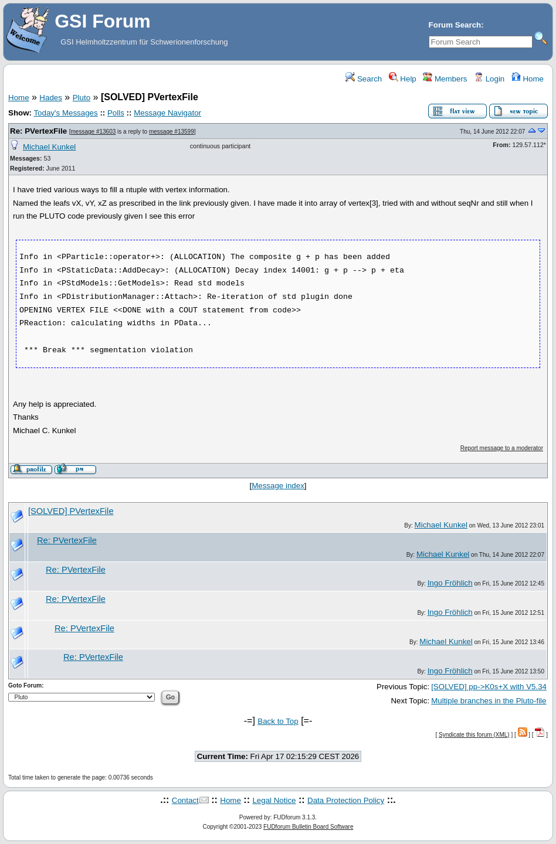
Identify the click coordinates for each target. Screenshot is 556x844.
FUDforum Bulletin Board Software (308, 826)
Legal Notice (274, 800)
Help (402, 78)
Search (363, 78)
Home (527, 78)
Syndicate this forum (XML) (474, 734)
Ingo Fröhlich (450, 582)
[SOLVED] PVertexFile (71, 511)
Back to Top (277, 721)
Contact (185, 800)
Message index (278, 485)
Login (489, 78)
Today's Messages (65, 112)
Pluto (81, 97)
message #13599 (171, 131)
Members (445, 78)
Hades (50, 97)
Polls (115, 112)
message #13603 (93, 131)
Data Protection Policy (345, 800)
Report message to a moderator (501, 448)
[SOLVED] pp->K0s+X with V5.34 (489, 686)
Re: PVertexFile (38, 131)
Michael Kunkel (49, 146)
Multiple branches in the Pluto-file (488, 700)
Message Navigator (167, 112)
